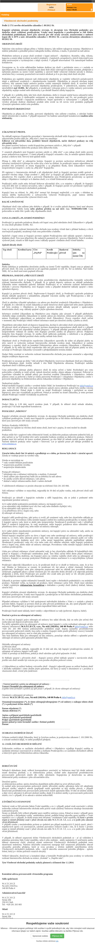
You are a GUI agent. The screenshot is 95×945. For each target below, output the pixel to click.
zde (57, 941)
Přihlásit (51, 10)
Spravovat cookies (40, 936)
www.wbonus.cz (9, 444)
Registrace (51, 5)
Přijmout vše (57, 936)
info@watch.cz (86, 385)
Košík (69, 5)
